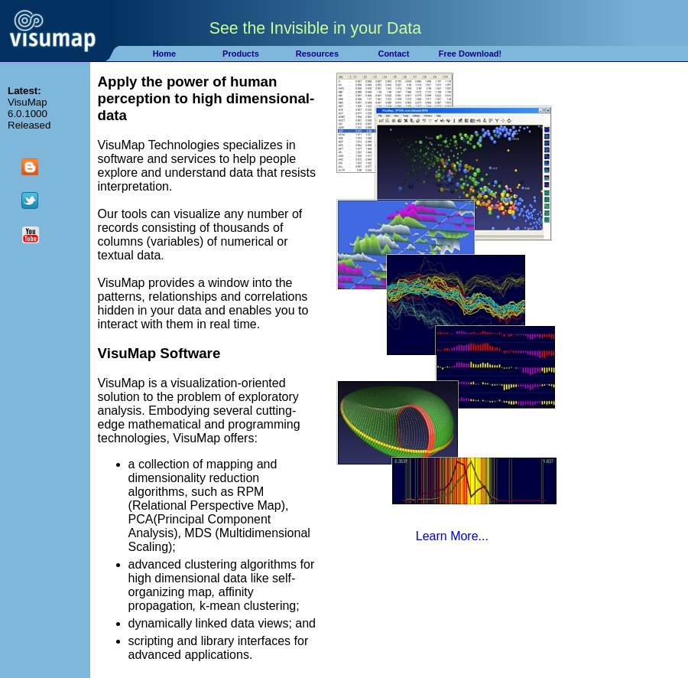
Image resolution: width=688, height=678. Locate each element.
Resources (317, 53)
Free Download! (470, 53)
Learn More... (452, 536)
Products (240, 53)
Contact (393, 53)
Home (165, 53)
